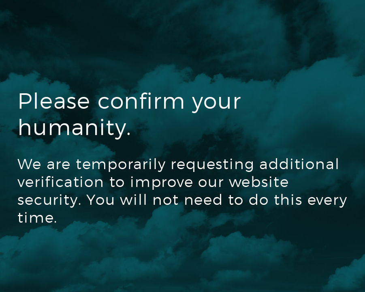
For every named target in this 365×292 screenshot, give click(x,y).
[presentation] (79, 262)
